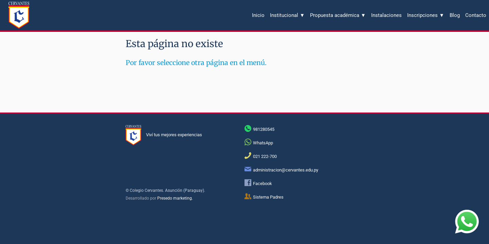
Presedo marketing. (175, 198)
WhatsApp (263, 142)
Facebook (262, 183)
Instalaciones (386, 15)
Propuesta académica (338, 15)
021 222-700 (265, 156)
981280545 (263, 129)
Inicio (258, 15)
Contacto (475, 15)
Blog (455, 15)
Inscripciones (425, 15)
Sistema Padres (268, 197)
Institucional (287, 15)
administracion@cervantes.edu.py (285, 169)
